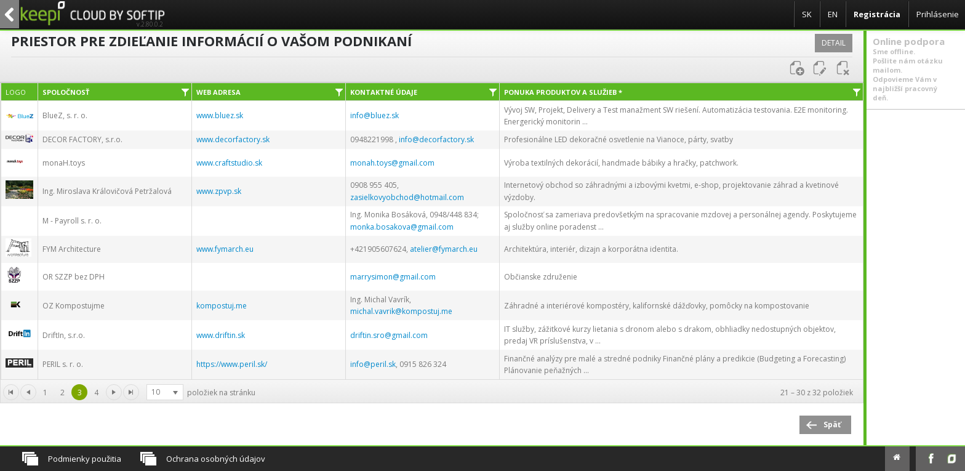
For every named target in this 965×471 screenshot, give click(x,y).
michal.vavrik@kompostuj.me (401, 311)
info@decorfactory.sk (436, 139)
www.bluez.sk (219, 115)
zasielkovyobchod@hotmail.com (407, 197)
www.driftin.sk (220, 335)
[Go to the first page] (11, 392)
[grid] (432, 240)
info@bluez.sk (374, 115)
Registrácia (877, 14)
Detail (834, 43)
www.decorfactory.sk (233, 139)
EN (833, 14)
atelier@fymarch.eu (444, 249)
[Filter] (185, 91)
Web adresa (218, 92)
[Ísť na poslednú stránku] (131, 392)
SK (807, 14)
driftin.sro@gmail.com (389, 335)
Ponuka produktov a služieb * (563, 92)
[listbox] (164, 392)
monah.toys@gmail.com (392, 163)
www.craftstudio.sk (229, 163)
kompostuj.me (221, 305)
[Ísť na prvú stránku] (114, 392)
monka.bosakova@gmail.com (402, 227)
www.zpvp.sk (218, 191)
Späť (832, 424)
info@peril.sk (373, 364)
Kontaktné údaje (383, 92)
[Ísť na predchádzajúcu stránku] (28, 392)
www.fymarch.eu (225, 249)
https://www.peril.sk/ (231, 364)
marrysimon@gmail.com (393, 277)
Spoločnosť (65, 92)
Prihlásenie (937, 14)
